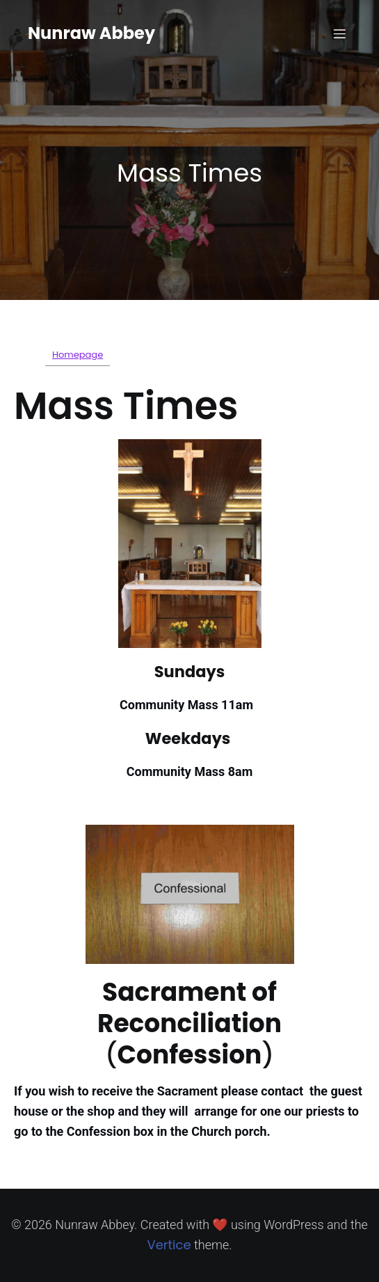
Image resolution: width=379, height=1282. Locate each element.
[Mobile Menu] (339, 33)
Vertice (169, 1244)
